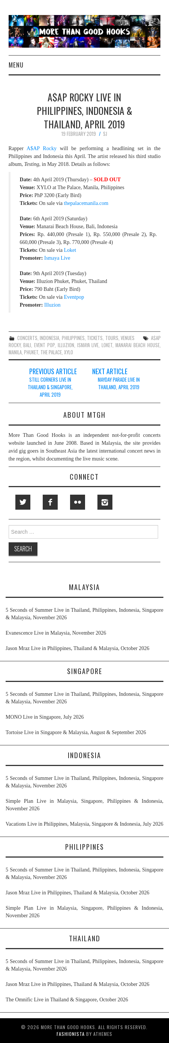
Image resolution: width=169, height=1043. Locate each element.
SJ (105, 133)
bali (27, 345)
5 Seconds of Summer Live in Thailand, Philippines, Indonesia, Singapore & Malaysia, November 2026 (84, 613)
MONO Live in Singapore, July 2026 (45, 717)
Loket (70, 250)
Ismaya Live (57, 258)
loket (107, 345)
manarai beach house (137, 345)
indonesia (49, 338)
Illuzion (52, 305)
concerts (27, 338)
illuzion (66, 345)
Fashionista (71, 1033)
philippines (73, 338)
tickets (95, 338)
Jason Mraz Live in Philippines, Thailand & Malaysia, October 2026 (78, 648)
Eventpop (74, 297)
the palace (51, 352)
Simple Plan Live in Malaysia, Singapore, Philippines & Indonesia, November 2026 (84, 804)
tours (111, 338)
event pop (44, 345)
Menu (16, 64)
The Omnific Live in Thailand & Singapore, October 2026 (67, 999)
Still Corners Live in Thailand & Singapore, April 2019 (50, 387)
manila (15, 352)
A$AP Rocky (42, 148)
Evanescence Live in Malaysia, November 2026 (56, 633)
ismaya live (88, 345)
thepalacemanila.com (86, 203)
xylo (68, 352)
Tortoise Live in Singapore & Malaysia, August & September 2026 (76, 732)
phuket (31, 352)
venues (128, 338)
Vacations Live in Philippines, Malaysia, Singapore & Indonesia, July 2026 (84, 824)
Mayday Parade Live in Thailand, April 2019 (119, 383)
